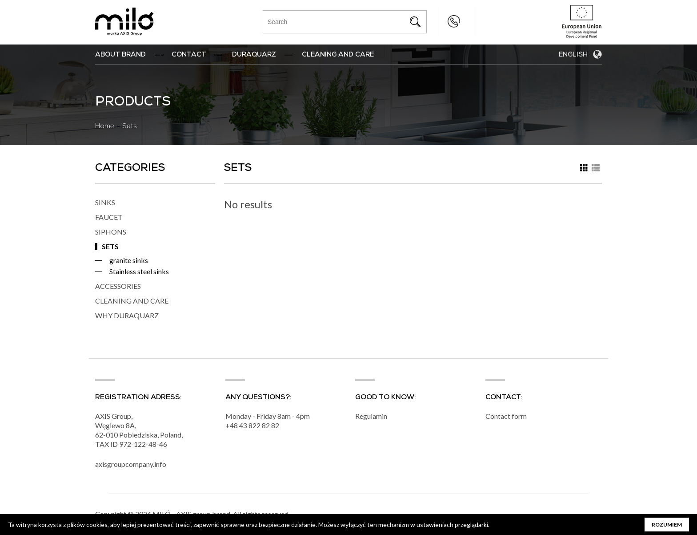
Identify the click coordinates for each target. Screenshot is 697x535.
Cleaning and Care (338, 55)
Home (104, 126)
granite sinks (128, 260)
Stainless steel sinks (139, 271)
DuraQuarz (254, 55)
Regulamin (371, 416)
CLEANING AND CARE (131, 300)
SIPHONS (110, 231)
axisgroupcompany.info (130, 465)
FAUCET (109, 217)
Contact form (506, 416)
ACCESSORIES (118, 286)
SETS (110, 246)
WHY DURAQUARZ (127, 315)
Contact (189, 55)
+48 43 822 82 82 (436, 21)
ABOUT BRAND (120, 55)
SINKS (105, 202)
